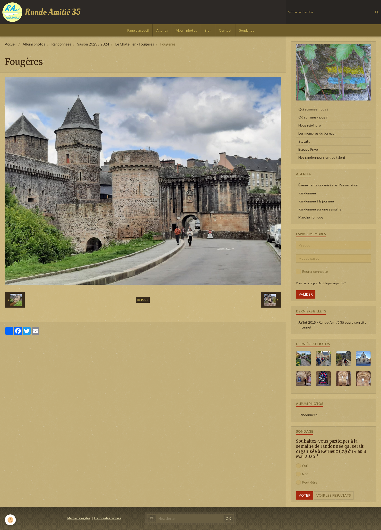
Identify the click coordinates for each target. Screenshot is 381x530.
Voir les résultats (333, 495)
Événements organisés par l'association (328, 185)
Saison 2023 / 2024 (93, 44)
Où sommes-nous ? (313, 117)
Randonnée (307, 193)
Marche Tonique (310, 217)
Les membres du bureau (316, 133)
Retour (142, 300)
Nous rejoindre (309, 125)
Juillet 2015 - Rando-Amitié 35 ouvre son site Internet (332, 324)
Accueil (11, 44)
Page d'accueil (138, 30)
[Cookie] (10, 519)
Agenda (162, 30)
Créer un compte (306, 283)
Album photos (186, 30)
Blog (208, 30)
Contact (225, 30)
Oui (302, 465)
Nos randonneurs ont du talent (321, 157)
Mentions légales (78, 518)
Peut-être (306, 482)
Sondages (246, 30)
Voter (304, 495)
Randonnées (61, 44)
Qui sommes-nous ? (313, 109)
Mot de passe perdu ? (332, 283)
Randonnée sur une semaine (319, 209)
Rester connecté (312, 271)
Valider (306, 294)
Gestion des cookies (107, 518)
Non (302, 474)
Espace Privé (308, 149)
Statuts (304, 141)
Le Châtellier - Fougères (134, 44)
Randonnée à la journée (316, 201)
